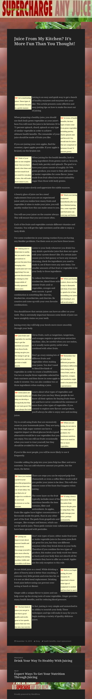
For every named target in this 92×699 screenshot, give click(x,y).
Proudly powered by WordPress (27, 694)
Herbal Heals (18, 9)
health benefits (50, 641)
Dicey (38, 641)
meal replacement (64, 641)
